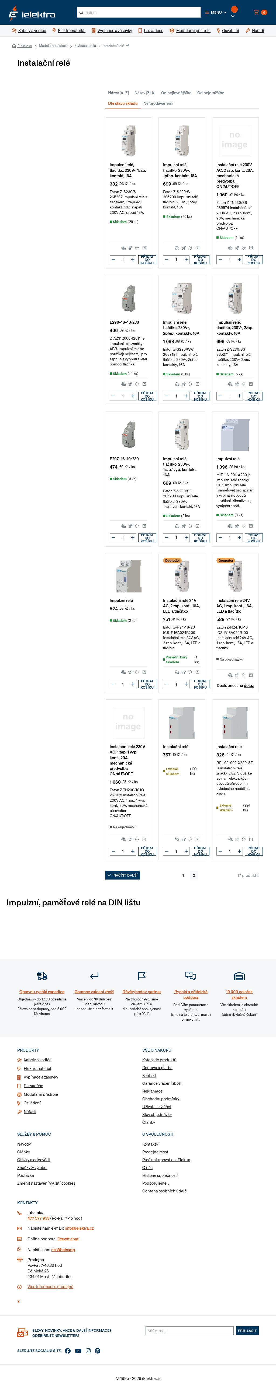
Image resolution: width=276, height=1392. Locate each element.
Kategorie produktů (159, 1060)
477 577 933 (38, 1218)
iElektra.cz (24, 46)
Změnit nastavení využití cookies (46, 1183)
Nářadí (30, 1111)
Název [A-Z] (118, 92)
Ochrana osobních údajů (164, 1191)
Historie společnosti (160, 1175)
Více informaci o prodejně (50, 1286)
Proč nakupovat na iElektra (166, 1159)
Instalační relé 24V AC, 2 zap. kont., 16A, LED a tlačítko (181, 605)
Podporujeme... (155, 1183)
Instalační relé (175, 746)
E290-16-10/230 (124, 322)
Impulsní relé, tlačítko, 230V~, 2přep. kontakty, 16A (181, 327)
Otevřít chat (67, 1239)
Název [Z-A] (144, 92)
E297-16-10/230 (124, 458)
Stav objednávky (157, 1114)
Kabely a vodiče (37, 1060)
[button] (216, 12)
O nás (147, 1167)
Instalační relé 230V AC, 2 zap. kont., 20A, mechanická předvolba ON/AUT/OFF (235, 175)
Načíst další (122, 875)
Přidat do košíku (147, 259)
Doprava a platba (157, 1067)
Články (148, 1122)
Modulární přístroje (53, 45)
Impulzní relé (228, 458)
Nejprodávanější (158, 103)
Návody (24, 1144)
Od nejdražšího (210, 92)
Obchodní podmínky (160, 1099)
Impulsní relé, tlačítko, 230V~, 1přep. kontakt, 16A (180, 169)
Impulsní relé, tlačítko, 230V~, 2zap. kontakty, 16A (234, 327)
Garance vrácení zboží (161, 1083)
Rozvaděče (33, 1085)
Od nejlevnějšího (176, 92)
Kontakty (150, 1144)
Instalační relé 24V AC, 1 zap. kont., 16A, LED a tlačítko (234, 605)
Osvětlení (32, 1103)
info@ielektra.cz (79, 1228)
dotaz (249, 685)
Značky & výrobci (32, 1167)
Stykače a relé (85, 45)
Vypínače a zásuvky (41, 1077)
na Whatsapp (63, 1249)
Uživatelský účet (156, 1106)
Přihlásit (247, 1330)
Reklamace (152, 1091)
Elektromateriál (37, 1068)
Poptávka (25, 1175)
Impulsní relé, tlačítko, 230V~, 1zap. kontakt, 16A (128, 169)
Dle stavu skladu (123, 103)
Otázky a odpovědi (33, 1159)
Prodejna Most (155, 1152)
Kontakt (149, 1075)
